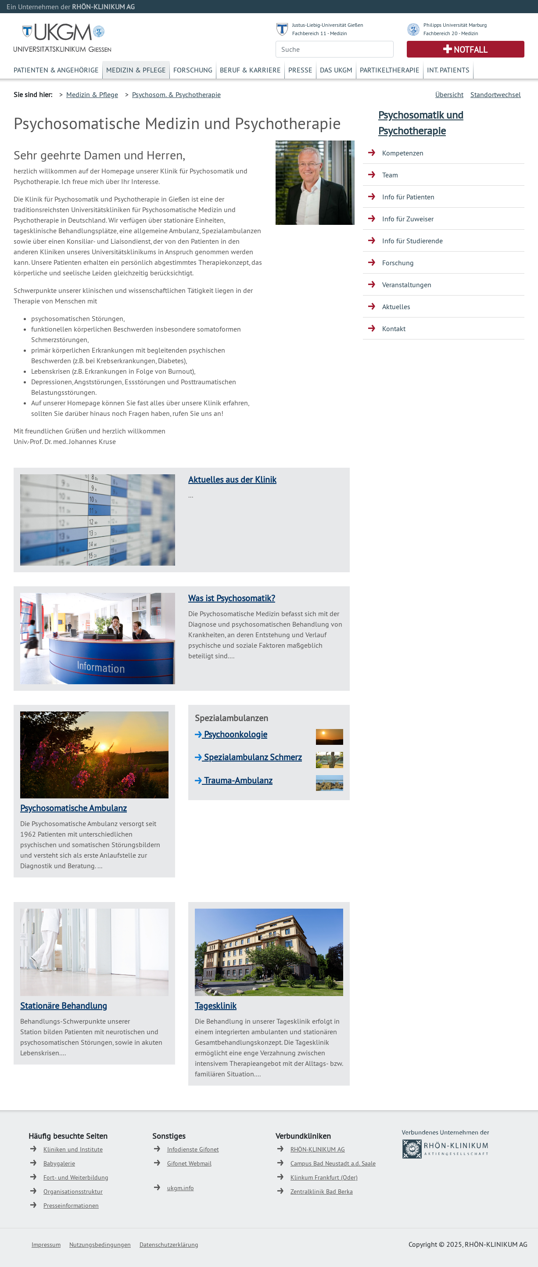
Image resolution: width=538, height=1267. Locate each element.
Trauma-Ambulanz (237, 780)
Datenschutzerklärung (169, 1245)
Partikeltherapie (390, 69)
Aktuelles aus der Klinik (232, 479)
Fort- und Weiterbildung (75, 1177)
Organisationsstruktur (73, 1191)
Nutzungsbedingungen (100, 1245)
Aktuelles (396, 306)
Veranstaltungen (406, 284)
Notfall (471, 49)
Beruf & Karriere (250, 69)
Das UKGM (336, 69)
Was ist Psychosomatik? (231, 597)
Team (390, 174)
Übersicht (449, 94)
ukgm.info (180, 1188)
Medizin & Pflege (136, 69)
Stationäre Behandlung (63, 1005)
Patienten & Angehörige (56, 69)
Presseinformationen (71, 1205)
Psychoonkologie (234, 734)
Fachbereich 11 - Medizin (319, 33)
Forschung (192, 69)
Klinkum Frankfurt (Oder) (324, 1177)
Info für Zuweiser (408, 218)
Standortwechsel (495, 94)
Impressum (46, 1245)
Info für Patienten (408, 196)
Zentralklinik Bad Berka (322, 1191)
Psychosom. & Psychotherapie (176, 94)
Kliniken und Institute (73, 1149)
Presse (300, 69)
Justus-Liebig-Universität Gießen (327, 25)
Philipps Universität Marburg (455, 25)
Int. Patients (448, 69)
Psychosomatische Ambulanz (73, 807)
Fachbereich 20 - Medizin (450, 33)
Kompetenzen (402, 152)
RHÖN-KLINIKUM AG (318, 1149)
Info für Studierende (412, 240)
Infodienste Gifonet (193, 1149)
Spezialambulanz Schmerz (252, 756)
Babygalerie (59, 1163)
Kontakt (393, 328)
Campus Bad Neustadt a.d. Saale (333, 1163)
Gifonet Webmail (189, 1163)
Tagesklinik (216, 1005)
